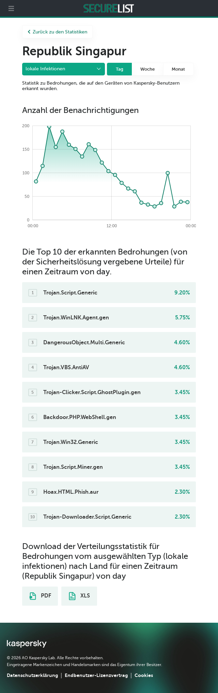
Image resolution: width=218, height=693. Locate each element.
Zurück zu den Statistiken (57, 31)
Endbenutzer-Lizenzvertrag (96, 675)
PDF (40, 596)
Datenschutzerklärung (32, 675)
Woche (147, 69)
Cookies (144, 675)
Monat (178, 69)
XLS (79, 596)
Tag (119, 69)
